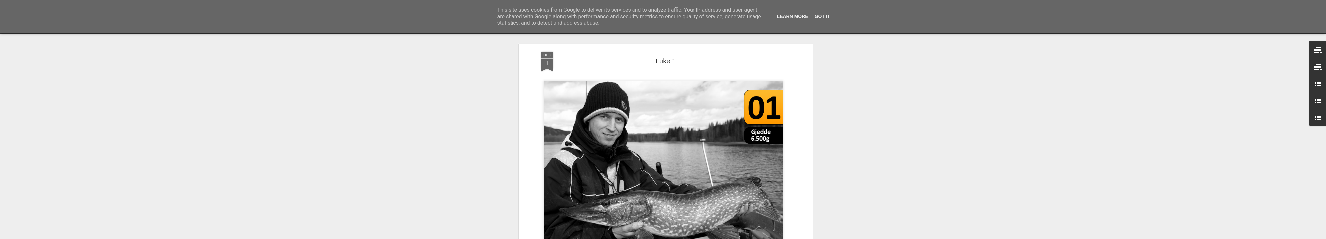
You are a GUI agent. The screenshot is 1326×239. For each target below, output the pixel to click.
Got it (822, 16)
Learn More (792, 16)
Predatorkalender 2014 (673, 161)
